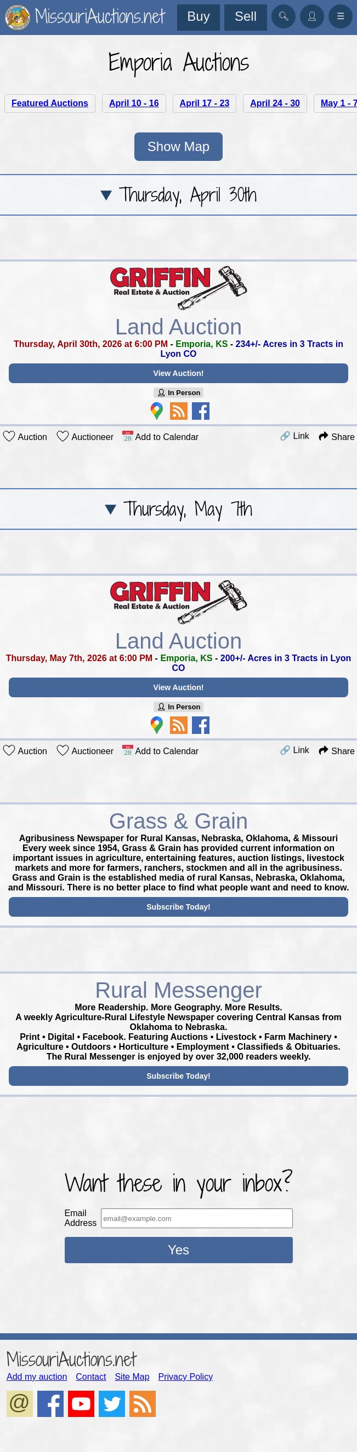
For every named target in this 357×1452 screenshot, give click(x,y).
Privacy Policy (185, 1376)
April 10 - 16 (134, 103)
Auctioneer (85, 436)
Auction (24, 436)
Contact (91, 1376)
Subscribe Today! (178, 907)
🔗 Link (294, 436)
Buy (198, 16)
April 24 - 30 (275, 103)
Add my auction (37, 1376)
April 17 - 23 (205, 103)
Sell (246, 16)
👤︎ (312, 16)
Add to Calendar (160, 436)
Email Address (81, 1218)
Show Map (178, 146)
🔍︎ (283, 16)
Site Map (132, 1376)
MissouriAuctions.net (71, 1359)
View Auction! (179, 373)
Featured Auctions (50, 103)
